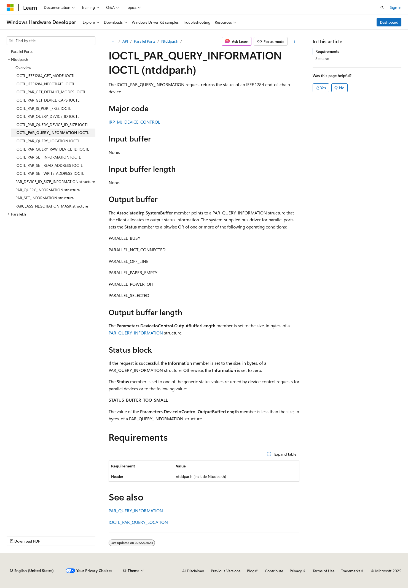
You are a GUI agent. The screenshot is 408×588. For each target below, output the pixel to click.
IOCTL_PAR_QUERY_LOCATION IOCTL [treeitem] (47, 140)
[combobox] (51, 40)
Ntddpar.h (169, 41)
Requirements (327, 51)
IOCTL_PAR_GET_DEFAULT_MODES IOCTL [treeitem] (50, 91)
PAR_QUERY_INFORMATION (136, 333)
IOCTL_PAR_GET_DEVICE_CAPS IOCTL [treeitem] (47, 100)
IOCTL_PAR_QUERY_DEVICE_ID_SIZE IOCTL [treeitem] (51, 124)
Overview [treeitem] (23, 67)
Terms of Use (323, 570)
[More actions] (294, 41)
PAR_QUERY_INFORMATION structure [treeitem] (47, 189)
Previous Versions (225, 570)
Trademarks (350, 570)
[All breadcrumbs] (113, 41)
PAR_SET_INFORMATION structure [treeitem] (44, 197)
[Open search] (382, 7)
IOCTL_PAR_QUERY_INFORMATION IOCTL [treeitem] (52, 132)
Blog (250, 570)
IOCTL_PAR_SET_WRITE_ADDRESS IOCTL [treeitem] (49, 173)
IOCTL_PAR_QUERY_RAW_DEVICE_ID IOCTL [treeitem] (52, 149)
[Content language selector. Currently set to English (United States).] (32, 570)
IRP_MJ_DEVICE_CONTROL (134, 122)
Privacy (296, 570)
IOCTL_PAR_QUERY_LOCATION (138, 522)
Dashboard (389, 22)
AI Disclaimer (193, 570)
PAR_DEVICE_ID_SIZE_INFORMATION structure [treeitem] (55, 181)
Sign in (395, 7)
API (125, 41)
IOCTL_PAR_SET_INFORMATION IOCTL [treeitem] (48, 157)
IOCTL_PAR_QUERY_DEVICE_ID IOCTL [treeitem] (47, 116)
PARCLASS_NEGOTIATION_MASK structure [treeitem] (51, 206)
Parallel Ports (144, 41)
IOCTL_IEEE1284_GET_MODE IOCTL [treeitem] (45, 75)
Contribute (274, 570)
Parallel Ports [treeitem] (22, 51)
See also (322, 58)
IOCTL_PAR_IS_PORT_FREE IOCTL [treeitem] (43, 108)
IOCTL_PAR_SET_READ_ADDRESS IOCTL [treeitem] (49, 165)
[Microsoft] (10, 7)
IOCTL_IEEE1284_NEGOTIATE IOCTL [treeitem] (45, 83)
